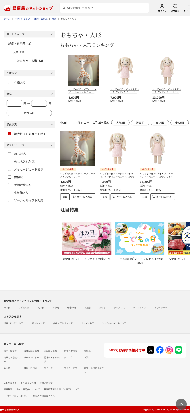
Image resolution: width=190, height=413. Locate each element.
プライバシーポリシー (18, 395)
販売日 (140, 122)
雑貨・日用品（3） (20, 43)
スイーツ (48, 367)
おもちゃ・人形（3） (31, 60)
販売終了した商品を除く (27, 134)
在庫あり (17, 82)
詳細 (65, 196)
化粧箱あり (18, 192)
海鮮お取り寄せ (31, 350)
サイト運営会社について (28, 389)
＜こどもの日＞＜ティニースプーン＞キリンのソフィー (77, 175)
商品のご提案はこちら (44, 395)
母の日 (7, 307)
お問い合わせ (46, 382)
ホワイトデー (161, 307)
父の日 (41, 307)
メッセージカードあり (25, 169)
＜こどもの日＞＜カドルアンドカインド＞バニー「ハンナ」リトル (156, 175)
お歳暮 (87, 307)
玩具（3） (19, 52)
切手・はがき (10, 350)
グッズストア (87, 323)
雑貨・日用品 (30, 367)
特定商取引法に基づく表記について (61, 389)
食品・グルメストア (63, 323)
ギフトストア (38, 323)
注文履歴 (175, 10)
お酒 (86, 357)
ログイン (162, 10)
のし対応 (17, 154)
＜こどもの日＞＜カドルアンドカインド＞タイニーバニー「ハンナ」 (117, 175)
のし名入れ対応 (21, 161)
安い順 (179, 122)
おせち (102, 307)
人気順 (120, 122)
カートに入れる (84, 196)
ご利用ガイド (10, 382)
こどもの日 (23, 307)
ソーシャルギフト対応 (25, 200)
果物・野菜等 (70, 350)
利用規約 (8, 389)
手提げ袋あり (20, 185)
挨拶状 (15, 177)
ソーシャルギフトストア (114, 323)
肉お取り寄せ (50, 350)
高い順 (159, 122)
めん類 (7, 367)
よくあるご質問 (28, 382)
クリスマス (119, 307)
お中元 (55, 307)
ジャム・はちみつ (32, 357)
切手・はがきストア (13, 323)
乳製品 (87, 350)
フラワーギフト (71, 367)
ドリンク (68, 357)
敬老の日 (71, 307)
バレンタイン (139, 307)
